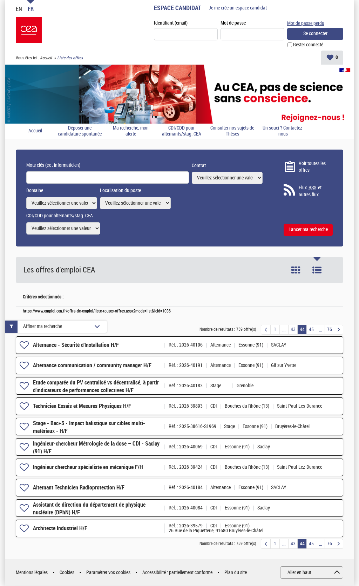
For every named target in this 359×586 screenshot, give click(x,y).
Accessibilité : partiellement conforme (177, 573)
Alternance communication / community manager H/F (92, 365)
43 (293, 330)
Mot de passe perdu (305, 23)
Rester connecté (308, 45)
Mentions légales (32, 573)
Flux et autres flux (310, 191)
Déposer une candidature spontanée (80, 131)
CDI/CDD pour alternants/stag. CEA (181, 131)
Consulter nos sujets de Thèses (232, 131)
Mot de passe (233, 23)
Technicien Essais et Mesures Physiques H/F (82, 406)
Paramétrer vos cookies (108, 573)
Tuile (296, 270)
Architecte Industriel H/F (60, 528)
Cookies (67, 573)
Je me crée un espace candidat (238, 8)
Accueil (46, 58)
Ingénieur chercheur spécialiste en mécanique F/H (88, 467)
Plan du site (235, 573)
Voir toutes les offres (312, 167)
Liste (317, 270)
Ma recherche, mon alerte (131, 131)
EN (19, 9)
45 (311, 330)
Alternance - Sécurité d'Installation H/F (76, 345)
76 (329, 330)
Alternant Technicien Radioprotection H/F (78, 488)
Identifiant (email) (171, 23)
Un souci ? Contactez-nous (283, 131)
